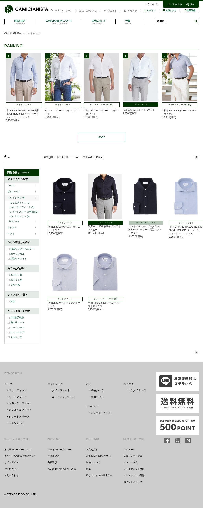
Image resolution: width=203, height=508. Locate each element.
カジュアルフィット (20, 409)
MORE (101, 137)
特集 (88, 469)
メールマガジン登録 (134, 469)
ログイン (150, 10)
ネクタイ (13, 227)
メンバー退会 (130, 462)
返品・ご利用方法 (88, 10)
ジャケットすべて (101, 412)
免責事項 (52, 462)
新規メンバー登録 (132, 456)
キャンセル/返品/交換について (20, 456)
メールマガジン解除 (134, 475)
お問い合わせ (130, 10)
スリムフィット (20, 202)
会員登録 (189, 10)
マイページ (129, 449)
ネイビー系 (16, 275)
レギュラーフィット (22, 207)
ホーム (69, 10)
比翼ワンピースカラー (22, 249)
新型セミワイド (18, 258)
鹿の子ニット (17, 322)
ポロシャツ (14, 191)
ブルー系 (15, 284)
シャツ (11, 185)
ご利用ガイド (11, 469)
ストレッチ (16, 337)
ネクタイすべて (137, 390)
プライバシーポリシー (59, 449)
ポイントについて (132, 482)
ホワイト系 (16, 280)
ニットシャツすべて (63, 396)
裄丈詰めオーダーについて (18, 449)
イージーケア (17, 332)
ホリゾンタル (17, 253)
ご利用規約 (53, 456)
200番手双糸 (17, 317)
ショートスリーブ (19, 416)
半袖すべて (97, 390)
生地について (93, 462)
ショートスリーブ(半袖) (24, 211)
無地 (12, 301)
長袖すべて (97, 396)
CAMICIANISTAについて (99, 456)
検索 (196, 21)
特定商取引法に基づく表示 (62, 469)
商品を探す (92, 449)
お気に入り (169, 10)
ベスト (11, 233)
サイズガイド (110, 10)
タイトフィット (20, 216)
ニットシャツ (16, 197)
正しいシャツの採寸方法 (99, 475)
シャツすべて (16, 422)
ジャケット (14, 221)
